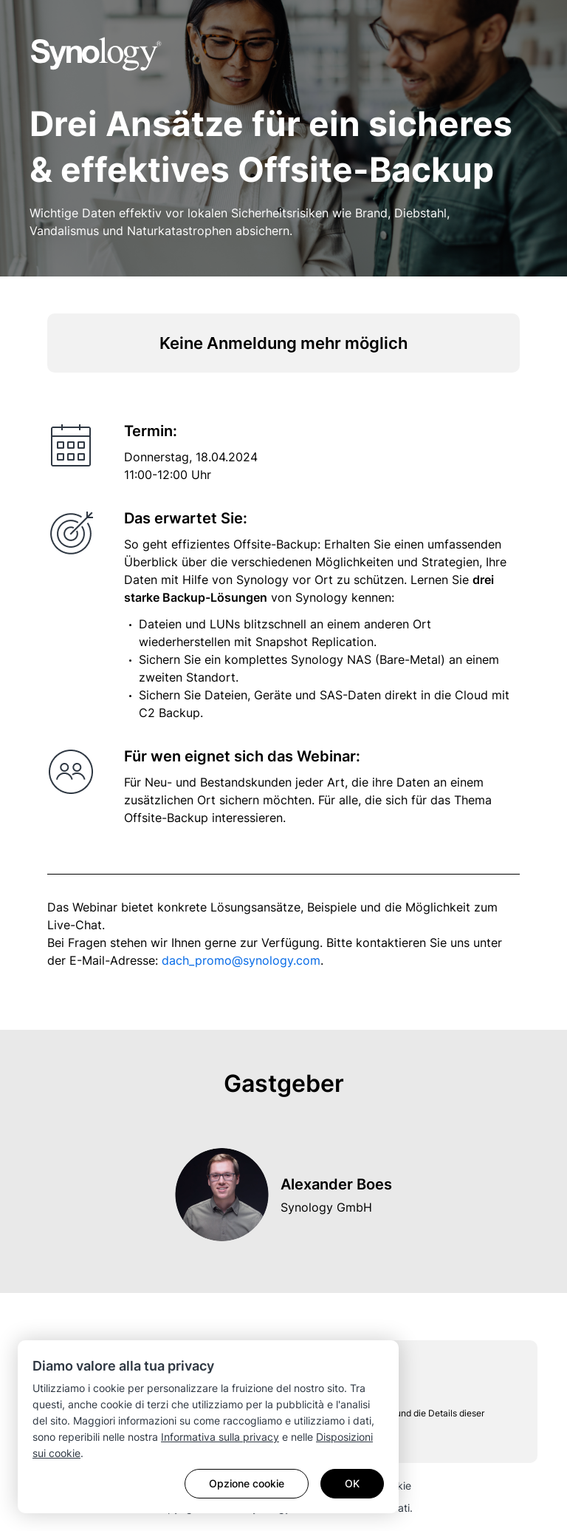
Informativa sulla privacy (220, 1436)
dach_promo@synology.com (241, 960)
